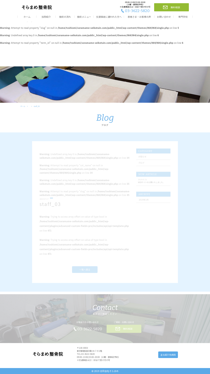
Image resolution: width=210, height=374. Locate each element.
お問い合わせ (164, 17)
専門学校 (183, 17)
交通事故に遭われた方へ (109, 17)
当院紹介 (46, 17)
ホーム (26, 17)
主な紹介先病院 (168, 354)
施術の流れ (65, 17)
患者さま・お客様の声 (139, 17)
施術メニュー (84, 17)
